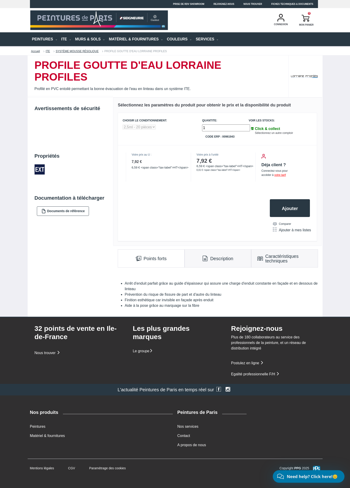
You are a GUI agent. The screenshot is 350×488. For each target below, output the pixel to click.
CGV (71, 468)
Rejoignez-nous (224, 4)
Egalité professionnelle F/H (255, 374)
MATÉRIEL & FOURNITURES (136, 39)
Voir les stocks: (262, 120)
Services (207, 39)
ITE (66, 39)
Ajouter (290, 208)
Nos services (188, 426)
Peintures (38, 426)
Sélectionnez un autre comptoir (274, 133)
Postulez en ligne (247, 363)
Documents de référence (63, 211)
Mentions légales (42, 468)
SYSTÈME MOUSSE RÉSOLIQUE (77, 51)
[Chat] (308, 476)
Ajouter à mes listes (292, 229)
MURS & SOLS (90, 39)
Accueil (35, 51)
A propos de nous (191, 445)
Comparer (282, 224)
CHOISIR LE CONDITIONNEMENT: (145, 120)
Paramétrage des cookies (107, 468)
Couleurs (179, 39)
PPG (297, 468)
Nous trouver (253, 4)
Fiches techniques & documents (292, 4)
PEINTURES (44, 39)
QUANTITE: (209, 120)
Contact (183, 436)
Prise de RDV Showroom (188, 4)
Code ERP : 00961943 (220, 136)
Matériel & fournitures (47, 436)
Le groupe (143, 351)
